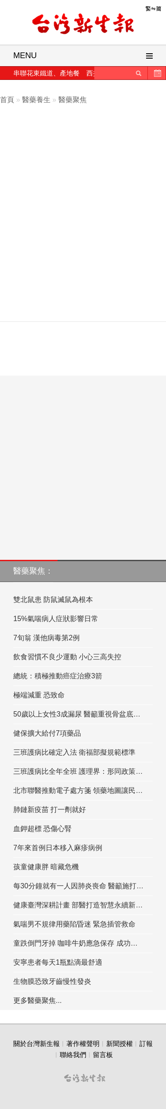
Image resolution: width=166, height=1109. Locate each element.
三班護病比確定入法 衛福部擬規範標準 (74, 752)
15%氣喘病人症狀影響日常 (55, 618)
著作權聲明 (83, 1043)
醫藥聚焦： (33, 570)
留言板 (103, 1054)
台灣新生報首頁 (83, 24)
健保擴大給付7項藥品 (47, 733)
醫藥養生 (36, 99)
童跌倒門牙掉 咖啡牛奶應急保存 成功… (75, 943)
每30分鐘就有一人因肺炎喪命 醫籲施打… (78, 886)
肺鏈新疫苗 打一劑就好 (49, 809)
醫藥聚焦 (72, 99)
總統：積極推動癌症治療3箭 (57, 676)
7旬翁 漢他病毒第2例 (46, 638)
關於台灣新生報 (36, 1043)
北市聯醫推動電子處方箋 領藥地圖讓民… (78, 790)
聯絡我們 (73, 1054)
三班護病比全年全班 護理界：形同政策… (78, 771)
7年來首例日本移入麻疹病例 (57, 848)
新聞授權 (119, 1043)
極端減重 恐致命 (39, 695)
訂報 (146, 1043)
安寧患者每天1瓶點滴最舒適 (57, 962)
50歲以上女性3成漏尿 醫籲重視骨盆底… (76, 714)
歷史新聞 (157, 73)
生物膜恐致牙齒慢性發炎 (52, 981)
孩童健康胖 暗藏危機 (46, 867)
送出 (138, 73)
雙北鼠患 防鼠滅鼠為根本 (53, 599)
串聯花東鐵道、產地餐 (46, 73)
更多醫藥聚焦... (37, 1000)
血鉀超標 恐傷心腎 (42, 828)
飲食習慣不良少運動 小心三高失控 (67, 657)
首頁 (7, 99)
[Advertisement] (83, 229)
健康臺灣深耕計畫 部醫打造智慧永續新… (78, 905)
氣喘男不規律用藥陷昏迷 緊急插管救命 (74, 924)
